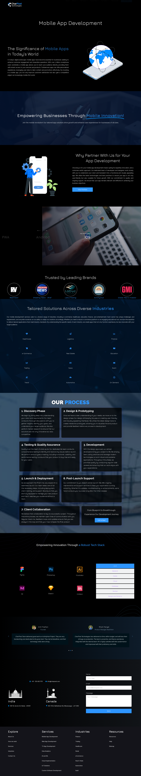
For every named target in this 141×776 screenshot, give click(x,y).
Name (88, 674)
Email (88, 684)
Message (89, 693)
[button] (46, 230)
